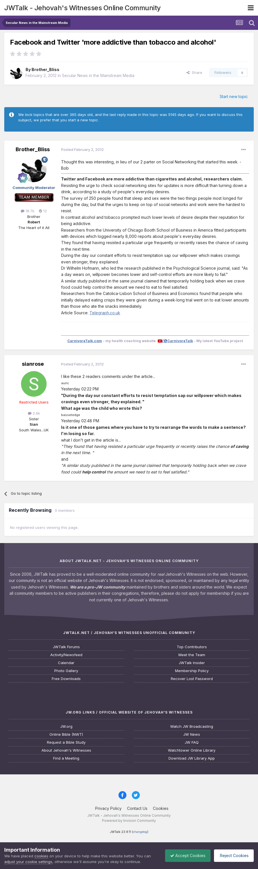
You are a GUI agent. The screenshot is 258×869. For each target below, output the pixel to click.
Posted (82, 149)
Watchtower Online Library (191, 750)
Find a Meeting (66, 758)
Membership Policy (192, 671)
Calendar (66, 663)
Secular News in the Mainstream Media (98, 75)
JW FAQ (192, 742)
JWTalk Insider (192, 663)
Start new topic (234, 96)
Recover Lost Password (192, 679)
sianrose (33, 364)
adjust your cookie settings (28, 861)
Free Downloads (66, 679)
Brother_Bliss (45, 69)
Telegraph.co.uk (105, 312)
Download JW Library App (191, 758)
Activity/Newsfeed (66, 655)
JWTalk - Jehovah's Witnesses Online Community (82, 8)
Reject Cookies (233, 855)
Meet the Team (191, 655)
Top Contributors (192, 647)
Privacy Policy (108, 808)
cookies (41, 856)
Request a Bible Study (66, 742)
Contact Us (137, 808)
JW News (191, 734)
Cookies (160, 808)
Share (194, 72)
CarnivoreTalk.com (84, 341)
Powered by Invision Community (129, 820)
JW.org (66, 726)
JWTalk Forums (66, 647)
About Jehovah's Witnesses (66, 750)
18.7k (27, 211)
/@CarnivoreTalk (177, 341)
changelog (140, 832)
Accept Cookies (185, 855)
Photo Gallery (66, 671)
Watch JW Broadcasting (191, 726)
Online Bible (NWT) (66, 734)
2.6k (34, 413)
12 (43, 211)
